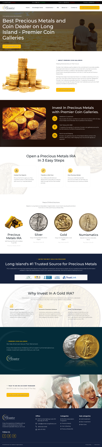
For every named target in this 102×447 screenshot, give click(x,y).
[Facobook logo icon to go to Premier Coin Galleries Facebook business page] (4, 436)
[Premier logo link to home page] (8, 8)
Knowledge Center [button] (37, 7)
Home (27, 7)
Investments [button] (49, 7)
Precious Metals (65, 423)
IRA (58, 7)
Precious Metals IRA (13, 245)
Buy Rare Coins (88, 242)
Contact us (74, 7)
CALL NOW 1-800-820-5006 (18, 395)
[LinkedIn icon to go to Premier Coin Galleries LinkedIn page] (14, 436)
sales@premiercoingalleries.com (46, 423)
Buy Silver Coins (38, 242)
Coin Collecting (65, 426)
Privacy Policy (88, 444)
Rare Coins (82, 424)
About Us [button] (64, 7)
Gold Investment (84, 419)
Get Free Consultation (89, 7)
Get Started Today (65, 89)
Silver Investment (85, 421)
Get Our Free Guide (12, 46)
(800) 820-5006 (41, 426)
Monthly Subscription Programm (67, 419)
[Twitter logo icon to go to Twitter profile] (9, 436)
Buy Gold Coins (63, 242)
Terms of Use (97, 444)
